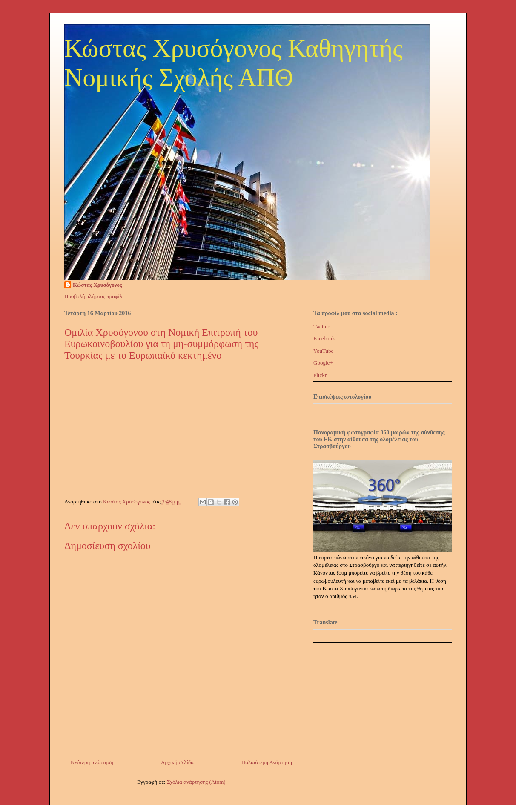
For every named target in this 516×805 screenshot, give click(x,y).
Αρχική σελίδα (177, 762)
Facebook (324, 338)
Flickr (320, 375)
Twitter (321, 326)
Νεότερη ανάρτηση (92, 762)
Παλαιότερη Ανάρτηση (266, 762)
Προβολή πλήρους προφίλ (93, 296)
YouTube (323, 351)
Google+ (323, 362)
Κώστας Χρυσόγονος (97, 285)
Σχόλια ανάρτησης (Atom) (196, 782)
